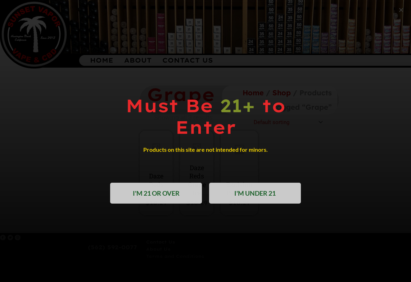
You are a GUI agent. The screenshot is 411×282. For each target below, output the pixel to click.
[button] (401, 10)
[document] (205, 141)
